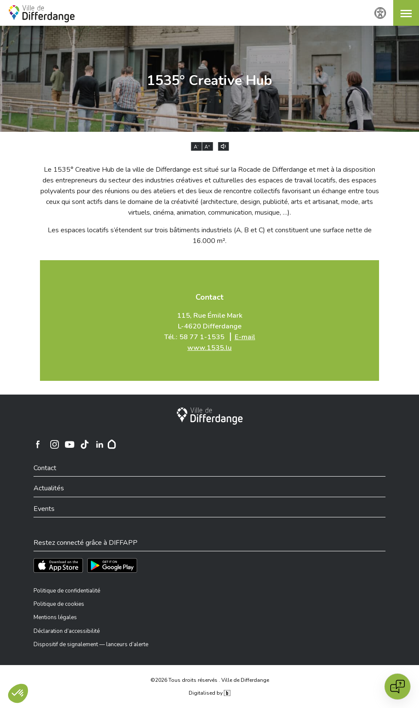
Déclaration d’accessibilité (67, 631)
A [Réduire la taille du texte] (196, 146)
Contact (209, 297)
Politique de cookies (59, 604)
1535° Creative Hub (209, 80)
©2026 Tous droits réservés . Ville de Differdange (209, 680)
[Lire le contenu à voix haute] (223, 146)
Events (44, 509)
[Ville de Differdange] (210, 416)
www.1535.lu (209, 347)
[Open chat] (397, 686)
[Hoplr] (112, 444)
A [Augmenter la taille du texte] (207, 146)
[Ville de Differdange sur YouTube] (70, 444)
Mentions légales (55, 617)
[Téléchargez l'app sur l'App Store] (58, 565)
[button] (406, 13)
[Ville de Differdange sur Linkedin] (100, 444)
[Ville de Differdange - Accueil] (42, 14)
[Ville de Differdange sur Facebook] (38, 444)
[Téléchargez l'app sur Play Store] (112, 565)
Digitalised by (209, 693)
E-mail (245, 337)
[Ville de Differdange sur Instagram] (55, 444)
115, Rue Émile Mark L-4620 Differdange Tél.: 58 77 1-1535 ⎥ (209, 331)
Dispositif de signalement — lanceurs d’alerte (91, 644)
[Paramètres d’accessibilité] (380, 13)
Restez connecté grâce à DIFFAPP (86, 542)
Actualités (49, 488)
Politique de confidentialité (67, 591)
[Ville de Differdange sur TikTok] (85, 444)
